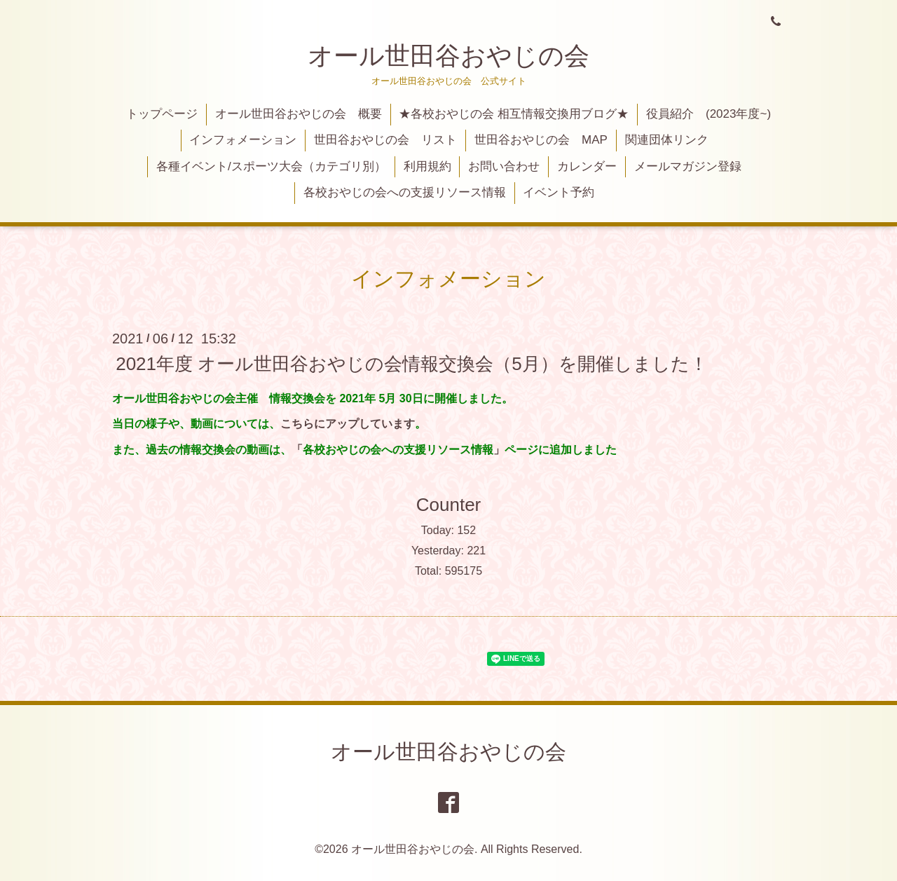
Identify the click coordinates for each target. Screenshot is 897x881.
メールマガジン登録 (687, 166)
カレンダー (587, 166)
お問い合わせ (504, 166)
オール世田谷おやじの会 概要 (298, 114)
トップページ (162, 114)
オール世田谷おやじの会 (448, 55)
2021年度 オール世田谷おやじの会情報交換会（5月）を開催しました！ (412, 363)
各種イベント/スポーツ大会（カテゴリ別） (271, 166)
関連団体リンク (666, 139)
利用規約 (427, 166)
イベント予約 (558, 192)
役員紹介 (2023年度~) (708, 114)
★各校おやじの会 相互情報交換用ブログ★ (514, 114)
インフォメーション (242, 139)
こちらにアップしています (347, 424)
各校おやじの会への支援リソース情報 (404, 192)
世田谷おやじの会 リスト (385, 139)
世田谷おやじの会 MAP (541, 139)
